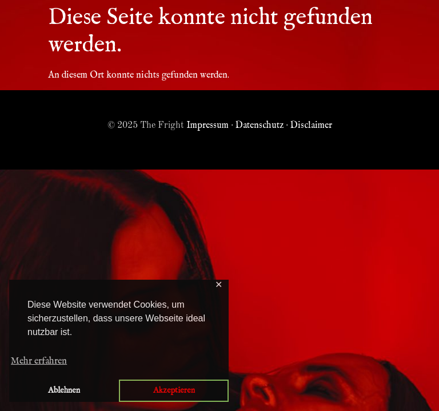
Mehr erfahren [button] (39, 361)
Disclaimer (311, 125)
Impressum (207, 125)
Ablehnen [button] (64, 390)
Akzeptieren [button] (174, 390)
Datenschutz (260, 125)
